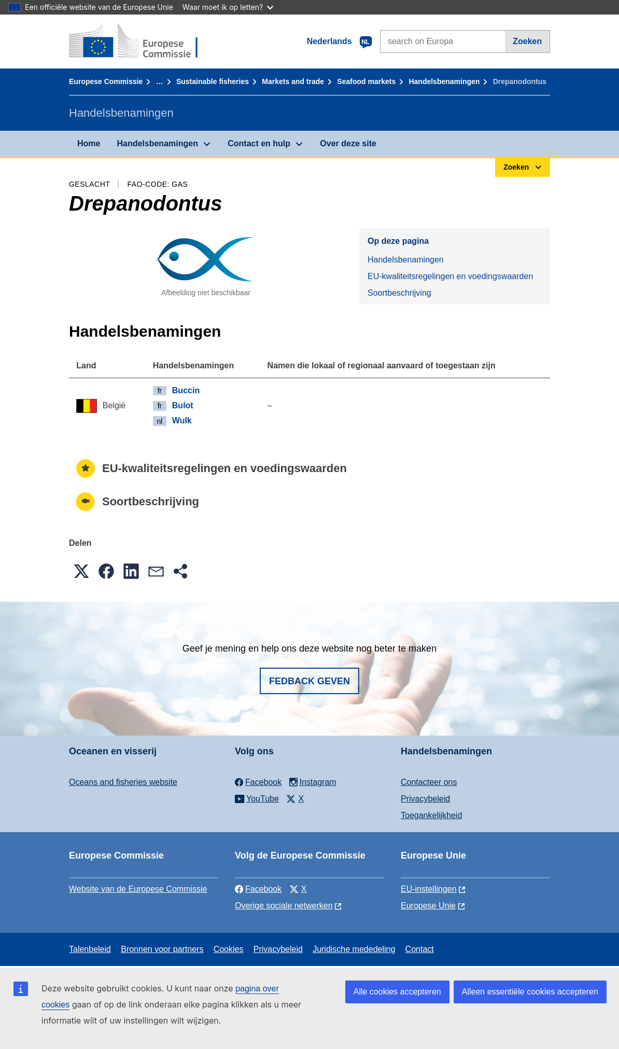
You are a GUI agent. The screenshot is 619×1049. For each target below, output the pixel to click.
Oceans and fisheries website (123, 782)
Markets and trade (293, 81)
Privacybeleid (425, 798)
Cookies (229, 949)
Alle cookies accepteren (397, 991)
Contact (419, 949)
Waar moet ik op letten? (227, 7)
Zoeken (527, 41)
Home (88, 143)
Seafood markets (366, 81)
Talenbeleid (90, 949)
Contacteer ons (429, 782)
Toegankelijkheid (431, 815)
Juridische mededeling (354, 949)
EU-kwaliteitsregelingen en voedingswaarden (450, 276)
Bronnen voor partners (162, 949)
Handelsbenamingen (444, 81)
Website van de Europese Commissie (138, 889)
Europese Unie (428, 905)
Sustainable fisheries (212, 81)
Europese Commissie (106, 81)
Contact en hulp (259, 143)
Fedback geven (309, 681)
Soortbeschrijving (399, 292)
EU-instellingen (429, 889)
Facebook (258, 889)
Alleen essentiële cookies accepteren (530, 991)
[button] (81, 571)
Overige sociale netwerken (284, 905)
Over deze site (348, 143)
